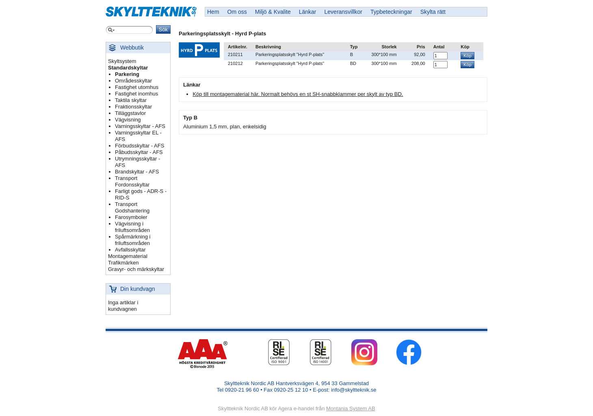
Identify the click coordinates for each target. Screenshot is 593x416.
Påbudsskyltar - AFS (139, 152)
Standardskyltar (128, 68)
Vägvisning (128, 120)
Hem (213, 12)
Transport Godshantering (132, 207)
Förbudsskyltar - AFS (139, 146)
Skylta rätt (433, 12)
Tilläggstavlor (130, 113)
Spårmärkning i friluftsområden (132, 240)
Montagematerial (127, 256)
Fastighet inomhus (136, 94)
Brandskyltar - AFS (137, 172)
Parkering (127, 74)
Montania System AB (350, 408)
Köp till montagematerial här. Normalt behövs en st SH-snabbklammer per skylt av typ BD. (298, 94)
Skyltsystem (122, 61)
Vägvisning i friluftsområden (132, 227)
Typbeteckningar (391, 12)
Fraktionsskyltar (133, 107)
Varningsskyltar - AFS (140, 126)
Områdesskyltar (133, 81)
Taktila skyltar (131, 100)
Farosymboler (131, 217)
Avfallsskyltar (130, 250)
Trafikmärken (123, 263)
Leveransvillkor (343, 12)
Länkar (307, 12)
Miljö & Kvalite (273, 12)
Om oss (237, 12)
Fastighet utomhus (136, 87)
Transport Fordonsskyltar (132, 181)
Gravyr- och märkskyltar (136, 269)
